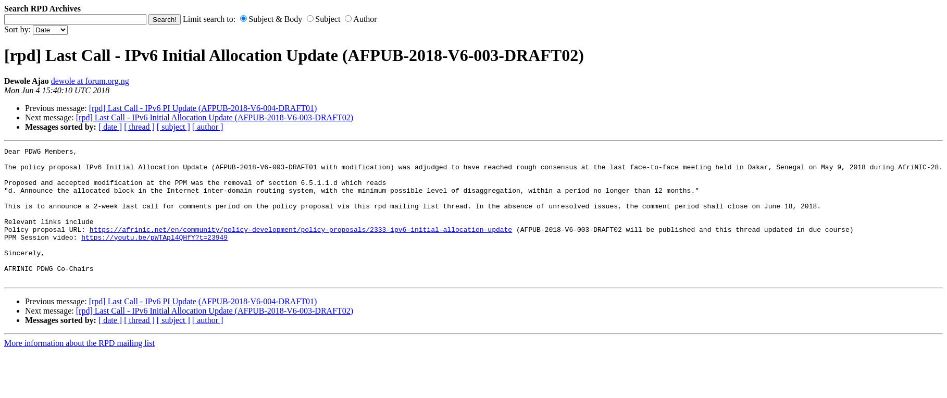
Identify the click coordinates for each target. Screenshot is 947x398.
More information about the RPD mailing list (79, 369)
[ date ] (110, 126)
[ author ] (207, 126)
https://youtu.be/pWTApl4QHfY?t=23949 (154, 255)
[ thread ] (139, 126)
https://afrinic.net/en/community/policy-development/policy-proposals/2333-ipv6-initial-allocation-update (301, 246)
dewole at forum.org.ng (90, 81)
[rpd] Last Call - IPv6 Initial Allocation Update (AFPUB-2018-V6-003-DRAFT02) (214, 117)
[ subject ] (173, 126)
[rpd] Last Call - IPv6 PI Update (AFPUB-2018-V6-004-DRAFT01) (203, 108)
